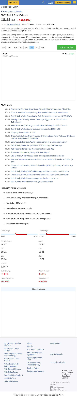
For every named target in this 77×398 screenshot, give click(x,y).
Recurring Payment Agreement (34, 353)
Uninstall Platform (11, 381)
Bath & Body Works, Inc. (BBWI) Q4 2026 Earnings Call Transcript (36, 145)
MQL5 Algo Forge (11, 372)
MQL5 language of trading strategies (11, 365)
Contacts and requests (35, 371)
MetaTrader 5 (55, 343)
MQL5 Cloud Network (12, 369)
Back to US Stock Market (13, 12)
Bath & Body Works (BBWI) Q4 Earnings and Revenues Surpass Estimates (40, 171)
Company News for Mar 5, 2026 (23, 132)
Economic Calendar (57, 362)
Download (13, 375)
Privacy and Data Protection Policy (33, 364)
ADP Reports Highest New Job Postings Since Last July (32, 149)
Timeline (30, 346)
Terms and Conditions (35, 349)
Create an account (63, 2)
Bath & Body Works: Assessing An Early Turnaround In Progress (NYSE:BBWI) (41, 116)
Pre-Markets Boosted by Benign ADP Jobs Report (30, 152)
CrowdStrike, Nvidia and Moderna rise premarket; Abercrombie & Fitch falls (40, 175)
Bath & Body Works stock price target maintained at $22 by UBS (35, 129)
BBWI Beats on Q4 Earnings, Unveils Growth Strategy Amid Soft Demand (39, 126)
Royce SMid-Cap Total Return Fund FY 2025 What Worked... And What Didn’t (41, 109)
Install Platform (10, 378)
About (29, 343)
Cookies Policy (32, 368)
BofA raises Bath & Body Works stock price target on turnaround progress (39, 142)
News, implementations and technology (13, 355)
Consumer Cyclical (13, 24)
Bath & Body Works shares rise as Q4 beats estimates (32, 182)
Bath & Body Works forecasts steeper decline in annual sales (34, 178)
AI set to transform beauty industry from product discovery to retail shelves (39, 113)
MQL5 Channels (56, 354)
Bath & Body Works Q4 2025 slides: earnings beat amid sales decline (37, 156)
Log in (50, 2)
